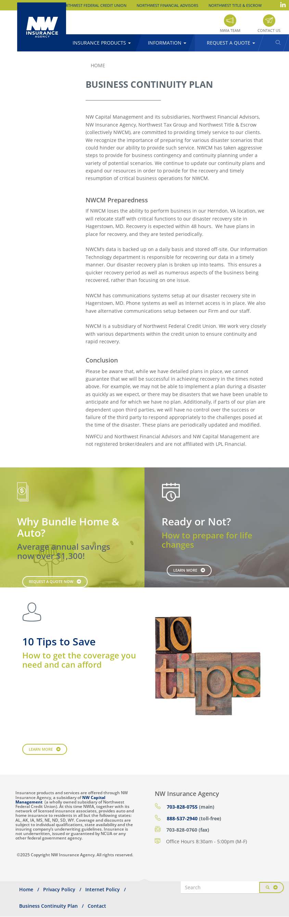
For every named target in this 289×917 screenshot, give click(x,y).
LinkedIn (283, 4)
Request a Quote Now (51, 581)
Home (98, 65)
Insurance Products (102, 42)
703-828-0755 (182, 806)
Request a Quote (231, 42)
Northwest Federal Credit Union (93, 5)
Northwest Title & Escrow (235, 5)
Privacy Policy (59, 889)
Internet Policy (102, 889)
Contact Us (268, 30)
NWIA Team (230, 30)
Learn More (185, 570)
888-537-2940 (182, 818)
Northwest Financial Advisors (167, 5)
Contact (97, 906)
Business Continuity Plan (48, 906)
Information (167, 42)
